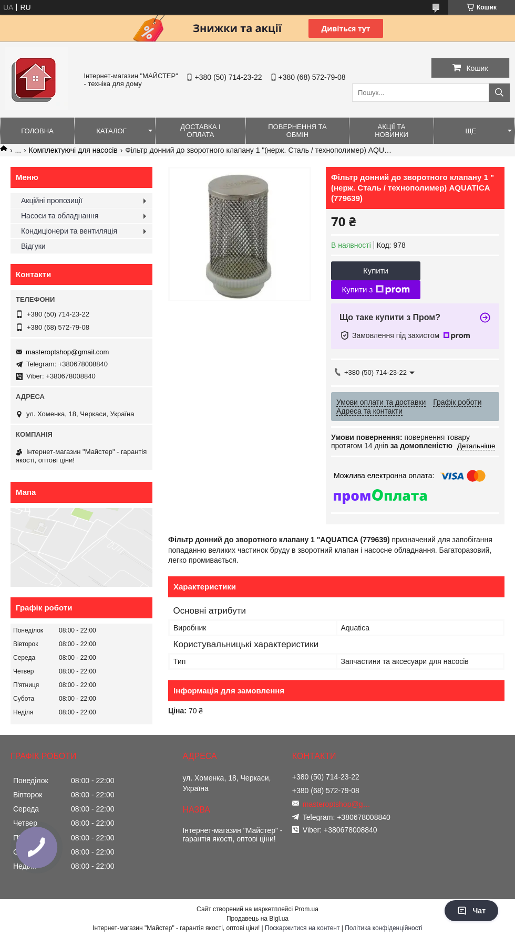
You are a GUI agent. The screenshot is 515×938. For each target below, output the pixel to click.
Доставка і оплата (200, 131)
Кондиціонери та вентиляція (69, 231)
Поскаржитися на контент (302, 928)
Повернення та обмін (297, 131)
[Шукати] (499, 92)
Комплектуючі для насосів (73, 150)
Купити (375, 270)
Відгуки (33, 246)
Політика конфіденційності (384, 928)
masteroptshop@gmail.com (67, 352)
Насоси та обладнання (59, 216)
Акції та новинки (391, 131)
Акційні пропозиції (52, 200)
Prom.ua (306, 909)
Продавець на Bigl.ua (257, 918)
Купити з (375, 289)
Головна (37, 131)
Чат (471, 910)
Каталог (111, 131)
